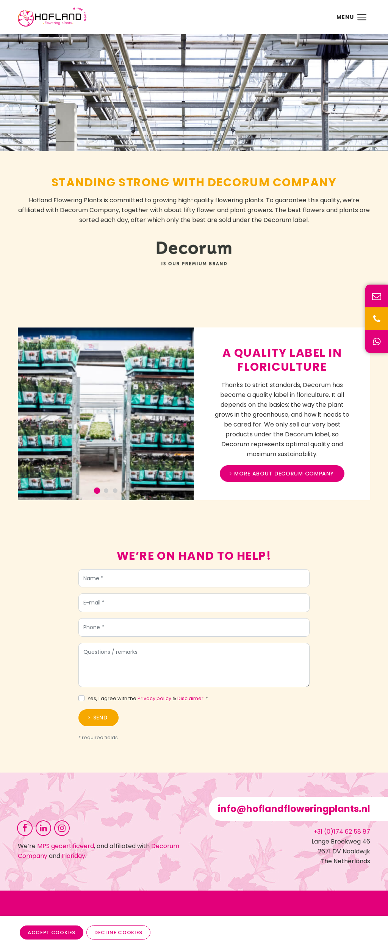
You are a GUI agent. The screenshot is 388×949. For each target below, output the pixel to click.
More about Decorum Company (280, 473)
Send (100, 721)
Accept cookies (51, 932)
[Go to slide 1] (100, 491)
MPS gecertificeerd (65, 846)
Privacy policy (154, 702)
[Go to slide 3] (118, 490)
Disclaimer (190, 702)
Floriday (73, 855)
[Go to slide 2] (109, 490)
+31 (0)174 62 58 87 (341, 831)
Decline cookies (118, 932)
